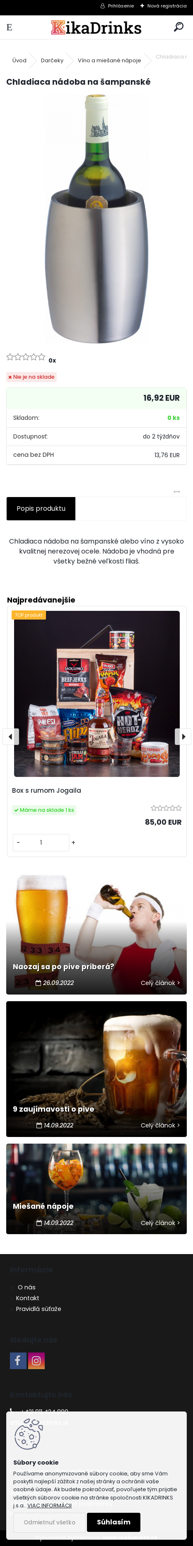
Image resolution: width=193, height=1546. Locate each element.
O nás (26, 1287)
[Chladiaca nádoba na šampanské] (97, 218)
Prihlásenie (121, 5)
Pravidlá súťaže (38, 1309)
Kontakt (27, 1298)
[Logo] (96, 27)
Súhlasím (113, 1522)
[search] (178, 27)
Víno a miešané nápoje (109, 60)
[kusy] (41, 842)
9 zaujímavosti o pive (53, 1109)
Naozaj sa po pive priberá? (63, 967)
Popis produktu (41, 508)
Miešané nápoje (43, 1206)
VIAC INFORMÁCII (49, 1505)
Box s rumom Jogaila (46, 790)
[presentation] (10, 736)
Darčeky (52, 60)
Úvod (19, 60)
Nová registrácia (167, 5)
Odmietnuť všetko (49, 1522)
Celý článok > (160, 983)
